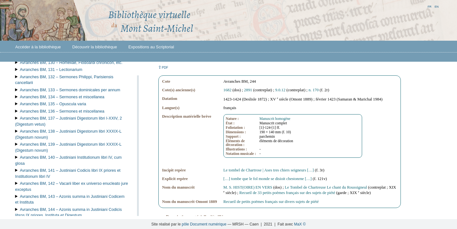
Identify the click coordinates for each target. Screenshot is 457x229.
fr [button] (429, 6)
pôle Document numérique (204, 224)
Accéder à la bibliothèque (38, 47)
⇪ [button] (163, 67)
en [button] (436, 6)
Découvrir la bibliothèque (94, 47)
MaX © (300, 224)
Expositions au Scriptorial (151, 47)
